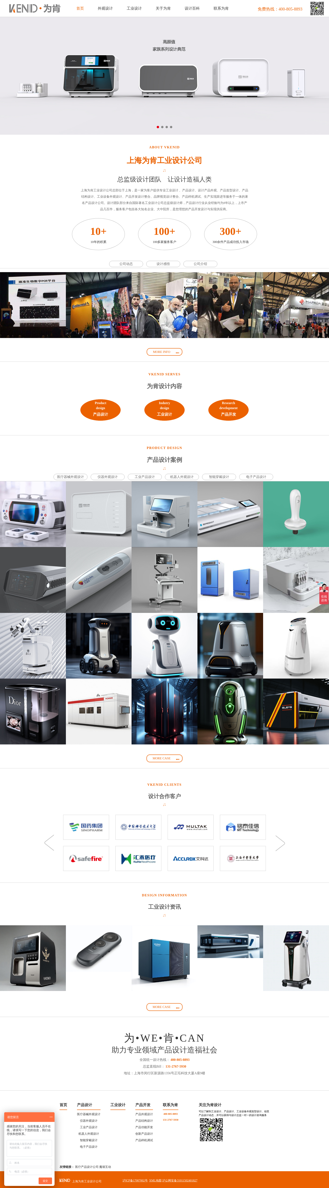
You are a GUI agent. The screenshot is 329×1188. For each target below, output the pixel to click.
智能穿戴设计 (219, 477)
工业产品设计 (145, 477)
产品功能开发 (144, 1125)
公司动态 (126, 264)
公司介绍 (200, 264)
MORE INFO (166, 352)
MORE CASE (166, 758)
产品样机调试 (144, 1138)
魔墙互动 (105, 1165)
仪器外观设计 (108, 477)
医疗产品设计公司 (87, 1165)
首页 (80, 8)
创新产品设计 (144, 1131)
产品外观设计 (144, 1112)
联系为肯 (170, 1103)
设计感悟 (163, 264)
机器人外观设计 (182, 477)
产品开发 (142, 1103)
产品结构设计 (144, 1118)
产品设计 (84, 1103)
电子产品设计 (256, 477)
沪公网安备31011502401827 (179, 1178)
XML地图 (155, 1178)
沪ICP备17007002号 (135, 1178)
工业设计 (117, 1103)
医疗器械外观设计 (70, 477)
